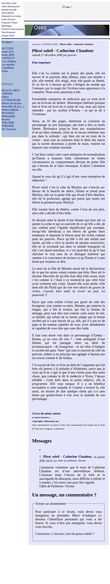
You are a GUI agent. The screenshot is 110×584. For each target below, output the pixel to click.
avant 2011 (7, 51)
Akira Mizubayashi (10, 6)
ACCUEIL (7, 48)
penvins (71, 55)
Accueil (35, 44)
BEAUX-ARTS (10, 90)
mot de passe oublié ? (80, 534)
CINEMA (7, 93)
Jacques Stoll (7, 35)
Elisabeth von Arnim (11, 16)
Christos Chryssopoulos (12, 29)
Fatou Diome (7, 12)
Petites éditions (10, 109)
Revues (5, 119)
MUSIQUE (8, 112)
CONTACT (8, 58)
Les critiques (8, 61)
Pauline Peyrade (9, 9)
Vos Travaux (8, 129)
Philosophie (8, 116)
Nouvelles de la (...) (12, 106)
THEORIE (7, 125)
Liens (4, 70)
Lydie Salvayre (8, 19)
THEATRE (7, 122)
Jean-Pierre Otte (9, 3)
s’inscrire (58, 534)
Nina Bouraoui (8, 32)
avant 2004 (7, 54)
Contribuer (7, 67)
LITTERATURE (11, 100)
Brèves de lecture (11, 103)
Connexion (42, 534)
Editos (5, 96)
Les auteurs (8, 64)
